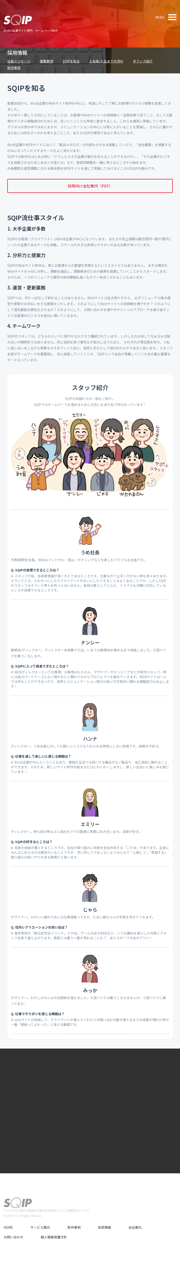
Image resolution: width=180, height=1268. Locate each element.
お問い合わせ (13, 1237)
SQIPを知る (71, 61)
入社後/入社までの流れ (106, 61)
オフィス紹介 (143, 61)
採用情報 (17, 52)
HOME (8, 1227)
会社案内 (135, 1227)
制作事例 (14, 67)
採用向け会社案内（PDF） (90, 186)
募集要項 (46, 61)
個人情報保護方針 (54, 1237)
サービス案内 (40, 1227)
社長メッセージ (18, 61)
